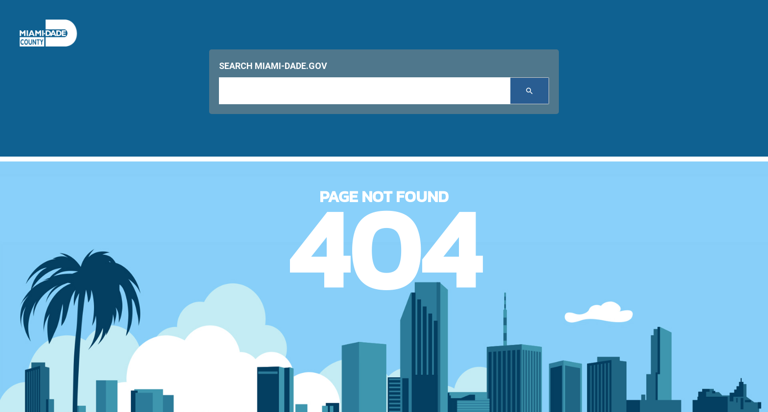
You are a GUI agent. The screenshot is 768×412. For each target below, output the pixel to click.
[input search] (364, 90)
